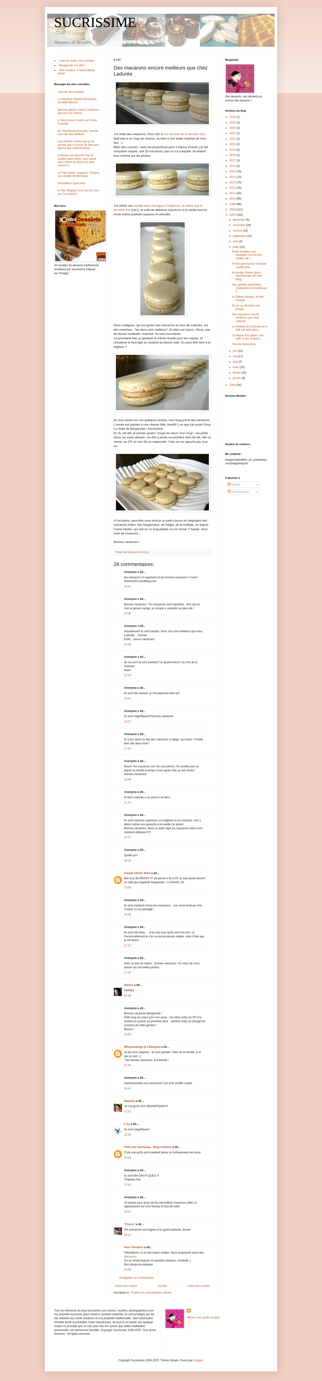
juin (235, 351)
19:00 (127, 887)
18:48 (127, 779)
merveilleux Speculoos (71, 183)
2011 (233, 193)
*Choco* (129, 1224)
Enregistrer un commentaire (136, 1277)
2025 (233, 122)
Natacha (130, 1101)
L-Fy (127, 1124)
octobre (238, 230)
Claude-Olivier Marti (137, 873)
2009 (233, 204)
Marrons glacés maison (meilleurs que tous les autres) (78, 111)
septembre (240, 236)
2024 (233, 128)
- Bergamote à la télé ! (71, 65)
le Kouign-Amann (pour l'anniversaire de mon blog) (247, 276)
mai (235, 356)
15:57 (127, 721)
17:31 (127, 748)
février (237, 372)
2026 (233, 117)
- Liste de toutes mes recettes (76, 60)
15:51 (127, 698)
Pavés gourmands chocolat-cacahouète (249, 265)
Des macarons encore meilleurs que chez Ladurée (245, 318)
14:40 (127, 644)
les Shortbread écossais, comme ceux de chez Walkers (78, 132)
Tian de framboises (244, 344)
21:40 (127, 1065)
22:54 (127, 1134)
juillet (236, 247)
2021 (233, 138)
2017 (233, 160)
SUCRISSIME (95, 22)
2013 (233, 182)
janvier (237, 378)
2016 (233, 166)
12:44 (127, 1184)
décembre (239, 219)
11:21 (127, 1111)
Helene (128, 985)
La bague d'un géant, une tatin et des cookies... (248, 337)
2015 (233, 171)
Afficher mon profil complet (203, 1317)
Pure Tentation (133, 1247)
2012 (233, 187)
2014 (233, 177)
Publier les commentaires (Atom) (151, 1292)
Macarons (130, 1256)
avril (236, 361)
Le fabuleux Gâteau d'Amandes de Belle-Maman (77, 100)
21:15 (127, 945)
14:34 (127, 613)
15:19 (127, 675)
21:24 (127, 802)
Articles (234, 484)
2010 (233, 198)
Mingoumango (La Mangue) (142, 1046)
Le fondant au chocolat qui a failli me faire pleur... (249, 328)
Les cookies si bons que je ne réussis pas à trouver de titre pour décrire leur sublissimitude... (78, 145)
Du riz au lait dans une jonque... (246, 307)
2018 (233, 155)
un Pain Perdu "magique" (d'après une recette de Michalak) (78, 174)
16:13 (127, 1211)
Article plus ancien (198, 1286)
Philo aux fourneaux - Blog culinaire (148, 1147)
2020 (233, 144)
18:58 (127, 914)
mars (236, 367)
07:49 (127, 995)
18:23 (127, 860)
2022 (233, 133)
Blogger (198, 1360)
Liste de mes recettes (71, 91)
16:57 (127, 837)
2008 (233, 209)
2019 (233, 149)
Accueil (162, 1286)
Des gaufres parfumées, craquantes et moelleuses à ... (249, 288)
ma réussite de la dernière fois (184, 134)
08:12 (127, 1235)
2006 (233, 384)
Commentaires (238, 491)
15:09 (127, 1269)
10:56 (127, 1034)
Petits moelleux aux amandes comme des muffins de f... (247, 255)
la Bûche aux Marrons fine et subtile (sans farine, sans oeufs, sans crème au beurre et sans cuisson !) (77, 160)
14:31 (127, 586)
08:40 (127, 1088)
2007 (233, 214)
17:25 (127, 972)
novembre (239, 225)
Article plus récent (126, 1286)
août (236, 241)
